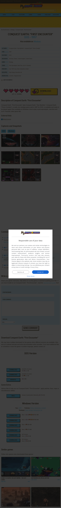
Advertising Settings (23, 265)
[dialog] (30, 254)
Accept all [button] (40, 272)
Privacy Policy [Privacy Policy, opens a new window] (34, 267)
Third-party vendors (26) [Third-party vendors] (29, 255)
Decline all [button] (20, 272)
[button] (30, 276)
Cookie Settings (25, 267)
